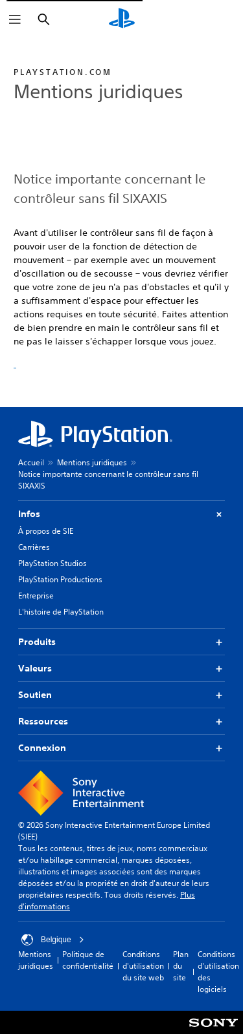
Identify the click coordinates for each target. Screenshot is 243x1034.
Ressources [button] (121, 721)
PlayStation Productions (60, 579)
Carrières (34, 547)
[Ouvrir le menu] (15, 19)
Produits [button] (121, 642)
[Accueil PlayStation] (122, 19)
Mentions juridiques (92, 462)
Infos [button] (121, 514)
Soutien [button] (121, 695)
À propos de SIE (45, 530)
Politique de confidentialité (87, 960)
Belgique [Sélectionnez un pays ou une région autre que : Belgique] (52, 940)
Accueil (31, 462)
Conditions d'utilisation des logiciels (218, 972)
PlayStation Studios (52, 563)
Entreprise (36, 595)
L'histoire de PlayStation (61, 611)
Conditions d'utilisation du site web (143, 966)
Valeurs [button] (121, 668)
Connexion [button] (121, 748)
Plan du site (181, 966)
